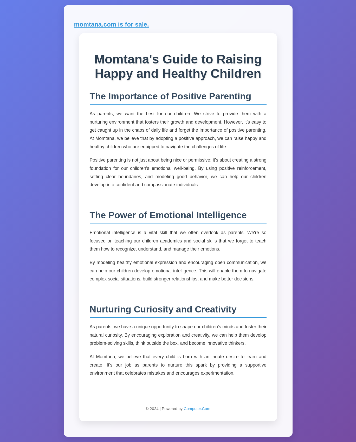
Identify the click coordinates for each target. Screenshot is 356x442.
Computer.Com (197, 408)
